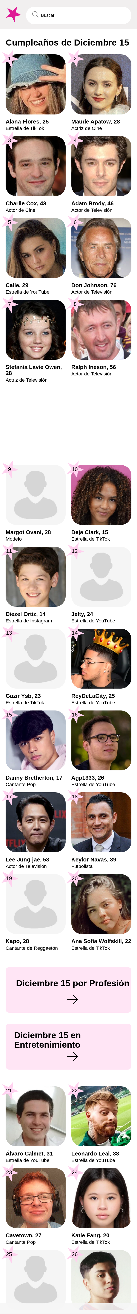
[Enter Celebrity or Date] (78, 15)
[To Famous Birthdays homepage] (13, 14)
